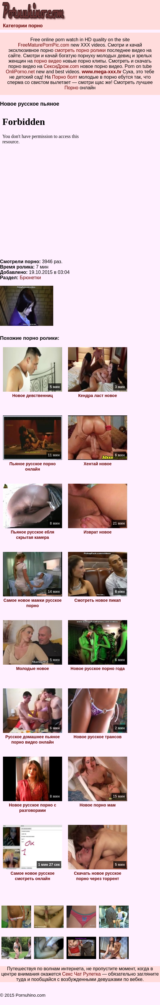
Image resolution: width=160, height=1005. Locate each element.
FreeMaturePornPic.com (43, 44)
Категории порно (23, 25)
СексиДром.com (61, 66)
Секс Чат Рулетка (81, 974)
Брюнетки (30, 277)
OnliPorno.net (20, 71)
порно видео (48, 60)
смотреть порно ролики (80, 50)
